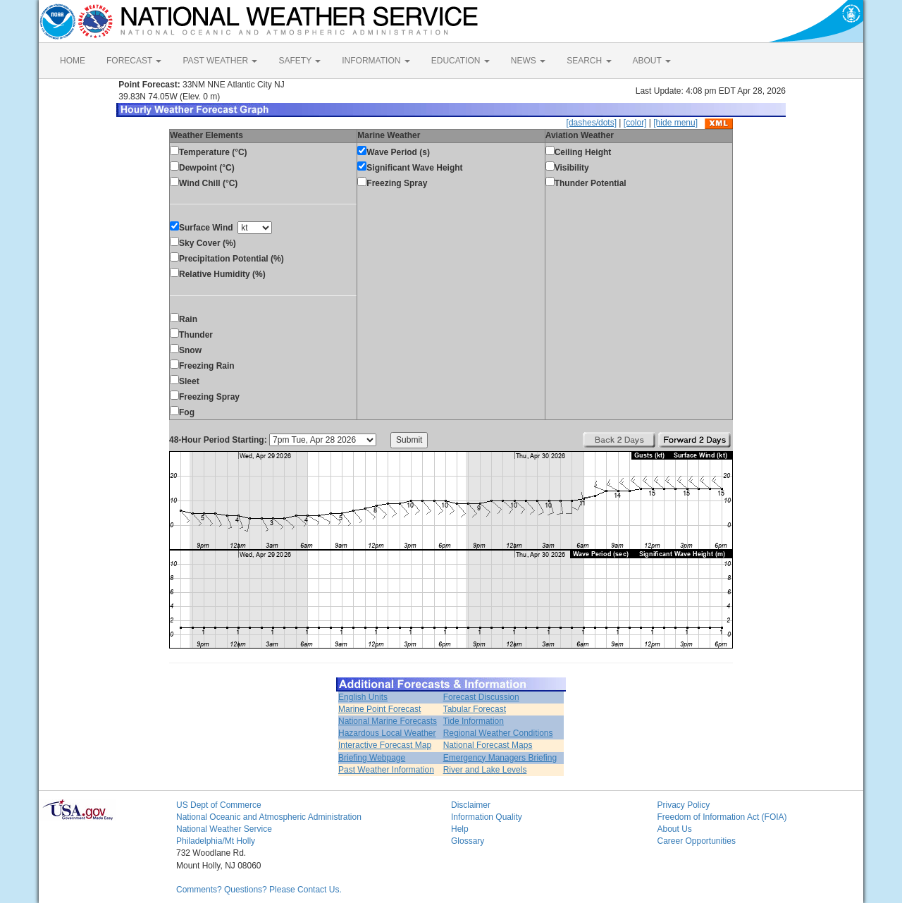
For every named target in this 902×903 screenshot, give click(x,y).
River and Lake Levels (485, 770)
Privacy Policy (683, 805)
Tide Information (473, 721)
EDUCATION (460, 61)
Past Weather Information (386, 770)
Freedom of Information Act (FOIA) (722, 817)
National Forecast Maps (488, 745)
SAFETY (299, 61)
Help (460, 829)
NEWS (528, 61)
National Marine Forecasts (387, 721)
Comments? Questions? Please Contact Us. (259, 890)
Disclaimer (470, 805)
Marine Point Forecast (379, 709)
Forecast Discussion (481, 697)
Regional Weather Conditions (498, 733)
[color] (635, 123)
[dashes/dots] (592, 123)
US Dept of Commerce (218, 805)
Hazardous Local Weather (387, 733)
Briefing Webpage (371, 758)
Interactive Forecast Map (384, 745)
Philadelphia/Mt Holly (215, 841)
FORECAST (133, 61)
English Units (363, 697)
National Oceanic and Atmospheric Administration (269, 817)
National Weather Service (224, 829)
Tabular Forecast (474, 709)
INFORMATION (375, 61)
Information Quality (486, 817)
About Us (674, 829)
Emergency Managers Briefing (500, 758)
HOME (72, 61)
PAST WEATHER (220, 61)
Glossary (467, 841)
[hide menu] (675, 123)
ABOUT (652, 61)
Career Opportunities (696, 841)
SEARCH (589, 61)
